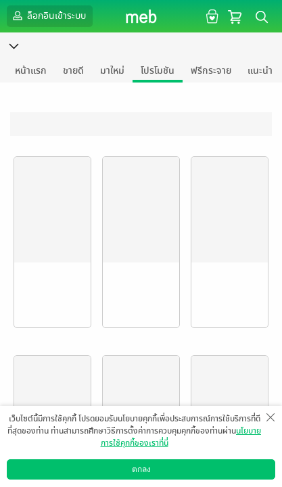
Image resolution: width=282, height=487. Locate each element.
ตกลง (141, 469)
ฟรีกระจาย (211, 71)
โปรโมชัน (157, 71)
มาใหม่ (112, 71)
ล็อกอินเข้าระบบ (48, 15)
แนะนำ (260, 71)
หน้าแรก (31, 71)
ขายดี (73, 71)
